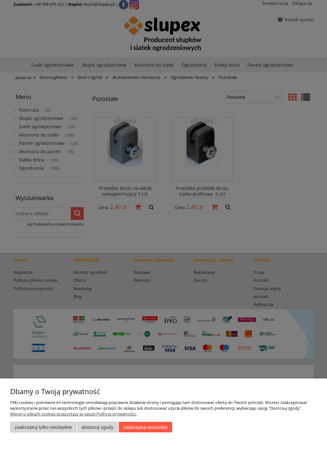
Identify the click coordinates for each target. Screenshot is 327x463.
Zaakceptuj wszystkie (145, 427)
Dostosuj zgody (97, 427)
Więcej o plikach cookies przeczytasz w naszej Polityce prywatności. (73, 414)
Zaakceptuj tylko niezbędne (43, 427)
